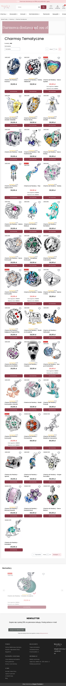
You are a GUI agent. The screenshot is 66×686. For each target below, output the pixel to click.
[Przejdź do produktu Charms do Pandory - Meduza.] (33, 211)
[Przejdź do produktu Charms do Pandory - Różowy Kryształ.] (14, 495)
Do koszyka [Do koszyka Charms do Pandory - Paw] (33, 197)
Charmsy (11, 19)
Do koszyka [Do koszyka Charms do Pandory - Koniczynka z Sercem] (13, 410)
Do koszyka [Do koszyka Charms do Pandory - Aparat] (13, 482)
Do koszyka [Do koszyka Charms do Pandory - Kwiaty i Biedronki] (33, 91)
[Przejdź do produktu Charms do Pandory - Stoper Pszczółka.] (52, 461)
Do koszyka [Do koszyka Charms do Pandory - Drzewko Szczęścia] (26, 607)
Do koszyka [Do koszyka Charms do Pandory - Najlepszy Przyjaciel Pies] (13, 337)
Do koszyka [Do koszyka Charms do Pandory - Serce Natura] (52, 516)
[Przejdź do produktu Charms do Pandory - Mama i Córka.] (52, 279)
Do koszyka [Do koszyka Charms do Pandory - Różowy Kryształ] (13, 516)
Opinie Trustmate (10, 673)
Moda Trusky (4, 19)
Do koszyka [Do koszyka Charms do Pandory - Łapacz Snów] (13, 197)
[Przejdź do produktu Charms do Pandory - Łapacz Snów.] (14, 172)
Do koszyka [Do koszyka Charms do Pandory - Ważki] (33, 410)
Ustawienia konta (34, 649)
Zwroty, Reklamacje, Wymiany (13, 647)
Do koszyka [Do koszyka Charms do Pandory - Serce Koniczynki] (13, 265)
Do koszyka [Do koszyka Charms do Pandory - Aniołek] (52, 125)
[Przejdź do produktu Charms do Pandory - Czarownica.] (52, 245)
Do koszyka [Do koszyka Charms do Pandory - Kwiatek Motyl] (33, 516)
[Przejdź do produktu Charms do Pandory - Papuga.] (33, 461)
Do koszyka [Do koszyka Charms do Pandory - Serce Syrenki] (52, 91)
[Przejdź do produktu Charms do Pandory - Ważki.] (33, 389)
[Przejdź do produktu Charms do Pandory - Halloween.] (52, 317)
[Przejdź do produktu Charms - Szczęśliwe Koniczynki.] (33, 245)
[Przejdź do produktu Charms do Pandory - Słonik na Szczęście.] (33, 317)
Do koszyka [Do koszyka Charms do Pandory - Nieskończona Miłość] (13, 376)
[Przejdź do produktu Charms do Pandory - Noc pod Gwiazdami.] (52, 351)
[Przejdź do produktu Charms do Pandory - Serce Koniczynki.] (14, 245)
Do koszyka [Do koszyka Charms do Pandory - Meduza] (33, 231)
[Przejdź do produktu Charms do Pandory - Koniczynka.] (14, 279)
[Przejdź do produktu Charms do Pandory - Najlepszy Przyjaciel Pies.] (14, 317)
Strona (51, 49)
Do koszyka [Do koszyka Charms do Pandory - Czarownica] (52, 265)
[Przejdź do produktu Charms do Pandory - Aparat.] (14, 461)
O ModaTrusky (9, 676)
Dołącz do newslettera (17, 630)
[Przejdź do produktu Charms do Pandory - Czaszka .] (33, 351)
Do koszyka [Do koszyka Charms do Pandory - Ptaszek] (52, 410)
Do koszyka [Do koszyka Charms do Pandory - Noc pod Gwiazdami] (52, 376)
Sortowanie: (8, 46)
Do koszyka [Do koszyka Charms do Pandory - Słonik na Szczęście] (33, 337)
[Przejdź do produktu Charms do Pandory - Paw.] (33, 172)
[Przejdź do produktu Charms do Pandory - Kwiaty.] (52, 172)
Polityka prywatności (35, 664)
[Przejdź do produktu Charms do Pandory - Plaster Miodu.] (33, 105)
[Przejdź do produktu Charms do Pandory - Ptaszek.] (52, 389)
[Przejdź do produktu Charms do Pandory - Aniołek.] (52, 105)
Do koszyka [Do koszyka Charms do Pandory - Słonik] (13, 159)
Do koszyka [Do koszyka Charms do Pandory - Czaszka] (33, 376)
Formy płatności (9, 661)
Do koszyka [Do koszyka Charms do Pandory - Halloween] (52, 337)
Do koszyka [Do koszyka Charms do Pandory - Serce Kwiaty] (52, 159)
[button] (43, 7)
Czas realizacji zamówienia (12, 659)
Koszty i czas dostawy (11, 664)
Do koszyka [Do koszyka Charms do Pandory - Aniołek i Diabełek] (13, 125)
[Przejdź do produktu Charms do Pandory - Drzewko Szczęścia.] (27, 583)
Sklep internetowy (32, 684)
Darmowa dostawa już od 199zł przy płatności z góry (35, 1)
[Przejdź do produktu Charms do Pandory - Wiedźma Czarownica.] (52, 423)
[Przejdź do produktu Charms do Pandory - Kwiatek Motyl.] (33, 495)
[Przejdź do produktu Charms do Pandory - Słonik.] (14, 139)
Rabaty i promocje (34, 659)
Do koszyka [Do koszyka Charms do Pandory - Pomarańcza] (33, 448)
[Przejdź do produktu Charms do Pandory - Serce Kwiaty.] (52, 139)
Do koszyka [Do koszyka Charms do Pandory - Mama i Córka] (52, 303)
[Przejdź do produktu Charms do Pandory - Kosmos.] (14, 66)
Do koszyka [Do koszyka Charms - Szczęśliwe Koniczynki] (33, 265)
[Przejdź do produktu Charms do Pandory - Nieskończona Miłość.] (14, 351)
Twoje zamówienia (35, 647)
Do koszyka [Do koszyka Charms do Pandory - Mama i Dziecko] (13, 231)
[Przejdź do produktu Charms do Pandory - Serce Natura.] (52, 495)
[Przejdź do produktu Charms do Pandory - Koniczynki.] (14, 423)
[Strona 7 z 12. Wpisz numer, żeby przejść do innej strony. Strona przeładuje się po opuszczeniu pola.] (54, 49)
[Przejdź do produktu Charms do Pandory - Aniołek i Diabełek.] (14, 105)
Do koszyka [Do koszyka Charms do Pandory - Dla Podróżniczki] (33, 159)
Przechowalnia (34, 652)
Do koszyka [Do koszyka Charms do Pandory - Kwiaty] (52, 197)
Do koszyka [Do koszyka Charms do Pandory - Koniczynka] (13, 303)
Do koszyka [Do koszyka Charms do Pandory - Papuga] (33, 482)
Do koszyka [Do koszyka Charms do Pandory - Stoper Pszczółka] (52, 482)
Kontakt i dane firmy (10, 671)
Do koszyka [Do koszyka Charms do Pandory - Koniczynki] (13, 448)
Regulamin (8, 652)
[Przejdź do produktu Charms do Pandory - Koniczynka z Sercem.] (14, 389)
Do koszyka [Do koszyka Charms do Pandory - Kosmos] (13, 91)
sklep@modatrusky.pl (59, 649)
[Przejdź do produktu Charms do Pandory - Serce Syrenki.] (52, 66)
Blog (6, 678)
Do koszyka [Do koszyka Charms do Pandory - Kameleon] (52, 231)
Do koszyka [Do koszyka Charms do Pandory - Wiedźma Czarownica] (52, 448)
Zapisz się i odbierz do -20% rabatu (39, 661)
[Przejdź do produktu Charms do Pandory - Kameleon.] (52, 211)
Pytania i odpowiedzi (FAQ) (12, 649)
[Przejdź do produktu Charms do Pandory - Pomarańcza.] (33, 423)
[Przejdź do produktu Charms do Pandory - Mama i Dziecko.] (14, 211)
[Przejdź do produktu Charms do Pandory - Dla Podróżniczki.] (33, 139)
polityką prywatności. (43, 633)
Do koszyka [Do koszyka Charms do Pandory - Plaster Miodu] (33, 125)
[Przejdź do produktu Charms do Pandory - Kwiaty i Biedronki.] (33, 66)
